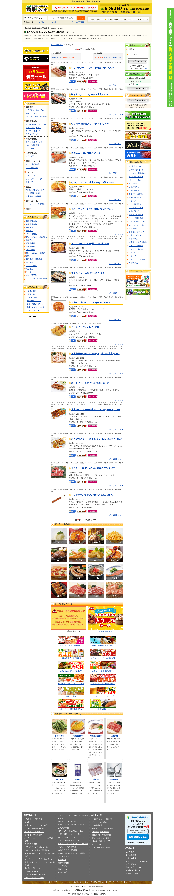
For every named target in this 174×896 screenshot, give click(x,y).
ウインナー (41, 125)
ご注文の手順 (32, 297)
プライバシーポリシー (63, 882)
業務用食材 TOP (57, 45)
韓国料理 (35, 164)
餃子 (32, 156)
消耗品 (28, 187)
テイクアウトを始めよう (34, 832)
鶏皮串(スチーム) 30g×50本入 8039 (87, 273)
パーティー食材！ (136, 180)
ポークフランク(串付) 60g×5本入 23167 (90, 383)
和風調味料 (30, 247)
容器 (27, 193)
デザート (48, 22)
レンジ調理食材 (135, 204)
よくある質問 (131, 855)
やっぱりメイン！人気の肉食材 (103, 684)
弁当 (42, 190)
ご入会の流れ (31, 291)
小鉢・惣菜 (30, 145)
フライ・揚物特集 (136, 246)
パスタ (35, 131)
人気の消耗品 (134, 253)
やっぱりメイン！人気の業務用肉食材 (39, 859)
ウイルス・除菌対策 (137, 259)
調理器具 (114, 780)
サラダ (28, 134)
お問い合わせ (127, 19)
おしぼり (35, 190)
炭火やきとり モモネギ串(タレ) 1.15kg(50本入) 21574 (96, 439)
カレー (41, 131)
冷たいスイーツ (135, 201)
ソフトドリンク (64, 856)
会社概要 (48, 882)
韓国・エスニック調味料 (36, 253)
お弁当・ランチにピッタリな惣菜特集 (73, 844)
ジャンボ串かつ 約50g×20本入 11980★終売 (92, 495)
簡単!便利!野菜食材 (136, 194)
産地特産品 (133, 263)
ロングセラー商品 (136, 208)
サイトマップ (142, 19)
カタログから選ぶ (133, 873)
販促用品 (41, 204)
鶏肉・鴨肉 (34, 110)
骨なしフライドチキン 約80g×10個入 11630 (92, 209)
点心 (27, 156)
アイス (35, 175)
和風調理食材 (96, 736)
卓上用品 (29, 262)
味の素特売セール (105, 631)
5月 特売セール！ (136, 166)
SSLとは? (32, 316)
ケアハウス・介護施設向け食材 (36, 847)
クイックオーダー (34, 310)
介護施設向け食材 (136, 215)
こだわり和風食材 (136, 218)
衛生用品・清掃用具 (34, 196)
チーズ (35, 134)
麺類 (37, 145)
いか (42, 113)
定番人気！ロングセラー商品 (70, 646)
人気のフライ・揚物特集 (68, 850)
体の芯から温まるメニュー (35, 868)
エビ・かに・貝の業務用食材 (70, 709)
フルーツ (29, 182)
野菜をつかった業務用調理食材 (36, 850)
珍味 (40, 142)
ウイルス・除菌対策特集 (34, 829)
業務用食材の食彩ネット (36, 8)
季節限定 (95, 832)
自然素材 (29, 107)
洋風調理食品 (31, 121)
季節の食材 (59, 736)
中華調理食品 (31, 153)
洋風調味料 (30, 243)
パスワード (132, 55)
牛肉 (27, 110)
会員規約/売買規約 (98, 882)
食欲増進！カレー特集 (67, 821)
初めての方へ (95, 19)
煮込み (38, 128)
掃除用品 (132, 256)
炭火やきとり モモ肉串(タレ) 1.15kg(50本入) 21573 (95, 409)
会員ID (131, 49)
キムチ (28, 164)
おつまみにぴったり (137, 232)
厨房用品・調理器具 (34, 259)
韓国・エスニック (33, 161)
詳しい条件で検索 (78, 22)
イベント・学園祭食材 (138, 173)
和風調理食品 (31, 139)
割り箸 (28, 190)
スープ (28, 131)
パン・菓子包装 (32, 275)
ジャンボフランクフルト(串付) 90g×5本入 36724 (94, 68)
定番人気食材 (63, 863)
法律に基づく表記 (81, 882)
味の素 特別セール (136, 170)
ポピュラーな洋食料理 (67, 847)
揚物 (34, 125)
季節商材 (29, 240)
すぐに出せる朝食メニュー (103, 709)
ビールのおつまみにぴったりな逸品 (72, 825)
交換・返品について (35, 304)
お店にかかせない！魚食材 (71, 671)
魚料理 (35, 142)
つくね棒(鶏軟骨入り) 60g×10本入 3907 (90, 124)
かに (27, 117)
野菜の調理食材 (135, 197)
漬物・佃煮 (30, 148)
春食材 (54, 22)
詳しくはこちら (115, 85)
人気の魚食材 (134, 190)
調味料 (28, 209)
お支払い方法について (36, 307)
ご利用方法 (30, 294)
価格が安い (108, 57)
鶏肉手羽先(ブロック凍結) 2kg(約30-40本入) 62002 (95, 353)
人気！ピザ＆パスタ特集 (34, 878)
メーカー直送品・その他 (101, 848)
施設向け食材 (71, 696)
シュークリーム (32, 179)
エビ (37, 113)
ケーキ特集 (62, 866)
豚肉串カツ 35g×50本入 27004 (85, 153)
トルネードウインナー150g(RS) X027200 (90, 302)
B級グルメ (62, 860)
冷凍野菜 (41, 22)
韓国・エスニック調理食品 (36, 237)
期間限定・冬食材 (136, 177)
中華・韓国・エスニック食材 (69, 834)
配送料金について (34, 301)
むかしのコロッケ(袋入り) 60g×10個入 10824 (92, 182)
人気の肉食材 (134, 187)
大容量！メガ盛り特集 (138, 242)
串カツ (28, 142)
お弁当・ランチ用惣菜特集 (103, 671)
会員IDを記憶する (137, 66)
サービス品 (96, 844)
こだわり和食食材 (31, 871)
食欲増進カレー (135, 228)
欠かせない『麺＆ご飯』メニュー (71, 684)
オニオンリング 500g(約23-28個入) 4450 (90, 243)
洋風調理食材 (77, 736)
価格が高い (117, 57)
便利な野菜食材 (30, 844)
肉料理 (28, 125)
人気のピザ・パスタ (137, 222)
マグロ (36, 117)
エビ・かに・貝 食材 (137, 225)
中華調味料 (30, 250)
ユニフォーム (31, 204)
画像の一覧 (56, 57)
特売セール (62, 869)
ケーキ (28, 175)
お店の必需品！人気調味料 (71, 658)
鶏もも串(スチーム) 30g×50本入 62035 (89, 94)
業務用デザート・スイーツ (103, 646)
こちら (145, 68)
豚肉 (42, 110)
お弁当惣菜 (133, 184)
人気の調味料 (134, 211)
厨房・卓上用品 (32, 201)
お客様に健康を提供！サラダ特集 (71, 853)
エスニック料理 (32, 168)
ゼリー (42, 179)
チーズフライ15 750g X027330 (85, 327)
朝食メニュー (134, 239)
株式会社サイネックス (80, 886)
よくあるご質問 (111, 19)
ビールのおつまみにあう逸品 (102, 696)
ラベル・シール (32, 272)
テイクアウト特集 (136, 249)
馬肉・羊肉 (30, 113)
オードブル (30, 128)
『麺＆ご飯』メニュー (138, 235)
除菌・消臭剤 (35, 193)
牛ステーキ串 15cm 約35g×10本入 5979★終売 (93, 468)
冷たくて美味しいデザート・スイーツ (73, 837)
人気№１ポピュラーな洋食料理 (103, 658)
